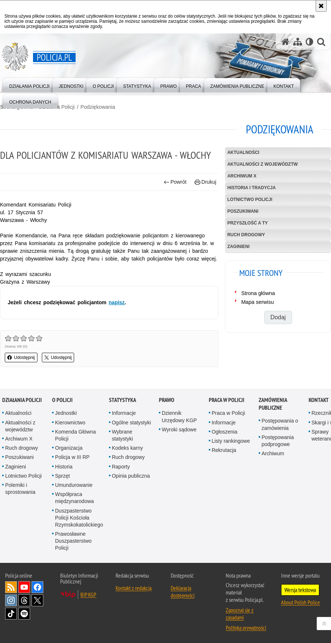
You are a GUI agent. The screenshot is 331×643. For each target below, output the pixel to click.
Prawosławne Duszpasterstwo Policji (73, 551)
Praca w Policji (226, 411)
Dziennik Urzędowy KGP (179, 427)
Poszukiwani (242, 211)
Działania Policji (22, 411)
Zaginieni (238, 246)
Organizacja (69, 458)
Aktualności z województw (262, 164)
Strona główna (258, 293)
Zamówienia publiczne (273, 415)
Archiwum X (241, 176)
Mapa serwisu (257, 302)
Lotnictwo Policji (249, 199)
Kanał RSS (11, 598)
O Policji (62, 411)
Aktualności (243, 152)
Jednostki (66, 424)
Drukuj (205, 182)
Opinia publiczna (131, 486)
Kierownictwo (70, 433)
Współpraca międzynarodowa (74, 508)
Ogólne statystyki (131, 433)
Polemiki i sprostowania (20, 499)
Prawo (166, 411)
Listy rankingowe (231, 452)
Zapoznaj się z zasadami (240, 624)
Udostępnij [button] (21, 357)
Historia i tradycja (251, 187)
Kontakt (319, 411)
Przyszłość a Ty (247, 223)
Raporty (121, 477)
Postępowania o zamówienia (280, 435)
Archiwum (273, 464)
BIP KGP (88, 605)
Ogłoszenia (224, 442)
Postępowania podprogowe (278, 451)
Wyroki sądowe (179, 440)
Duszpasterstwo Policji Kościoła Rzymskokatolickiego (79, 528)
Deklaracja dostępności (182, 602)
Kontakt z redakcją (134, 598)
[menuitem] (29, 85)
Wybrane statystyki (122, 445)
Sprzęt (62, 486)
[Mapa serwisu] (297, 41)
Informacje (124, 424)
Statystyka (122, 411)
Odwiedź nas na (24, 598)
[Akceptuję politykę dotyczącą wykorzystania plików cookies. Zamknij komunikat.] (321, 6)
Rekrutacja (224, 461)
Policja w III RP (72, 468)
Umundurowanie (73, 496)
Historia (63, 477)
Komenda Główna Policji (75, 445)
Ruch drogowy (246, 234)
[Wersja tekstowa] (309, 41)
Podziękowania (97, 107)
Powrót (175, 182)
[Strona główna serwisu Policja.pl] (285, 41)
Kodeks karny (127, 458)
